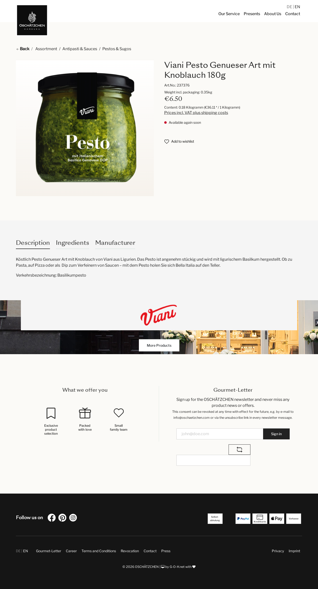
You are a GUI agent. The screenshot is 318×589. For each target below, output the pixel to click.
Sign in (276, 434)
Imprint (294, 551)
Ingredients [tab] (72, 242)
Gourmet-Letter (48, 551)
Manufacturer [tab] (115, 242)
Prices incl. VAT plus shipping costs (196, 112)
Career (71, 551)
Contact (150, 551)
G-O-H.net (177, 567)
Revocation (130, 551)
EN (297, 6)
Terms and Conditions (98, 551)
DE (290, 6)
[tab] (33, 242)
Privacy (278, 551)
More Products (159, 345)
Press (165, 551)
